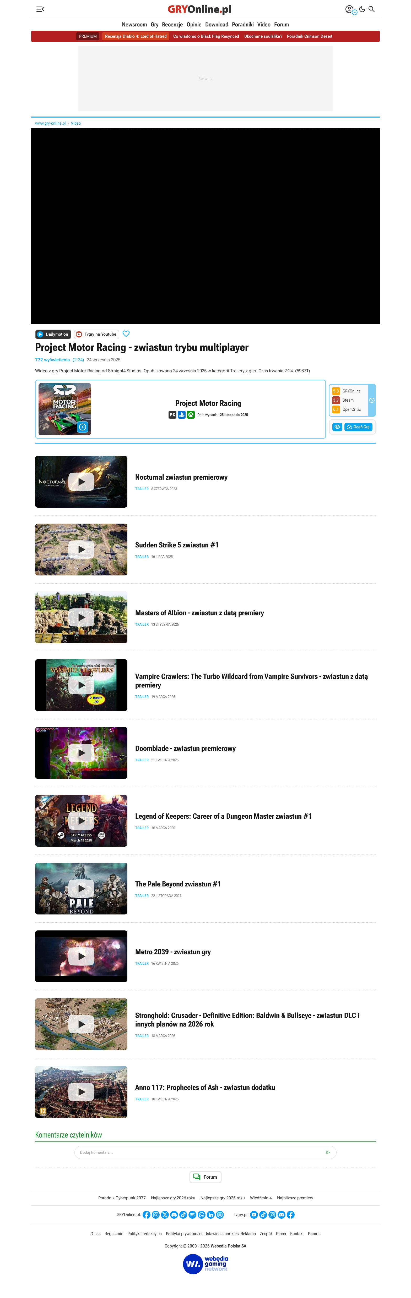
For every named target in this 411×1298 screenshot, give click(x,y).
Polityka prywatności (184, 1233)
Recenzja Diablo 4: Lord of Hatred (136, 36)
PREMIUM (88, 36)
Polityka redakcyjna (144, 1233)
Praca (281, 1233)
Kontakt (297, 1233)
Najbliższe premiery (295, 1197)
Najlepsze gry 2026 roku (173, 1197)
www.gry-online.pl (50, 123)
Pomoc (314, 1233)
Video (264, 24)
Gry (154, 24)
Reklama (248, 1233)
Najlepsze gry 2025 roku (223, 1197)
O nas (95, 1233)
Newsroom (134, 24)
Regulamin (114, 1233)
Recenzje (172, 24)
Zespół (266, 1233)
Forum (281, 24)
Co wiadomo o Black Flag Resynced (206, 36)
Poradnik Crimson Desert (309, 36)
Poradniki (243, 24)
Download (216, 24)
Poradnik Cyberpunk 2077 (122, 1197)
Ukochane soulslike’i (263, 36)
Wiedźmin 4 (261, 1197)
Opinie (194, 24)
